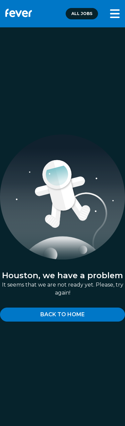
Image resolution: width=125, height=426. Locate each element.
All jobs (81, 13)
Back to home (62, 314)
